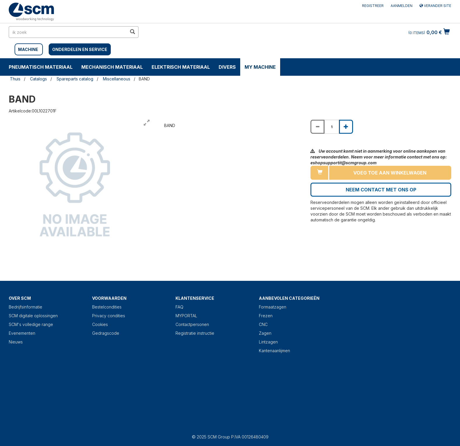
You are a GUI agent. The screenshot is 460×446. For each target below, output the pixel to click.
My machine (260, 67)
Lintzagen (268, 341)
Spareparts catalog (75, 78)
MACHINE (28, 49)
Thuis (15, 78)
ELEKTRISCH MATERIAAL (181, 67)
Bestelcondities (107, 306)
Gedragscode (105, 333)
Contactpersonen (192, 324)
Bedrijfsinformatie (25, 306)
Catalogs (38, 78)
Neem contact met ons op (381, 190)
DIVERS (227, 67)
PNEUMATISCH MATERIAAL (41, 67)
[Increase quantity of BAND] (346, 127)
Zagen (265, 333)
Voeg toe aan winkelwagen (389, 173)
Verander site (435, 5)
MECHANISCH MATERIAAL (112, 67)
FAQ (179, 306)
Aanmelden (401, 5)
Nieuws (16, 341)
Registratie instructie (194, 333)
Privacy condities (108, 315)
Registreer (373, 5)
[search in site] (68, 32)
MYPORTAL (186, 315)
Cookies (100, 324)
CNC (263, 324)
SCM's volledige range (31, 324)
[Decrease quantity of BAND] (317, 127)
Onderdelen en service (79, 49)
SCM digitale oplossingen (33, 315)
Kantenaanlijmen (274, 350)
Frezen (266, 315)
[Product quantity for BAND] (331, 127)
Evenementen (22, 333)
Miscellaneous (116, 78)
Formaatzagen (272, 306)
